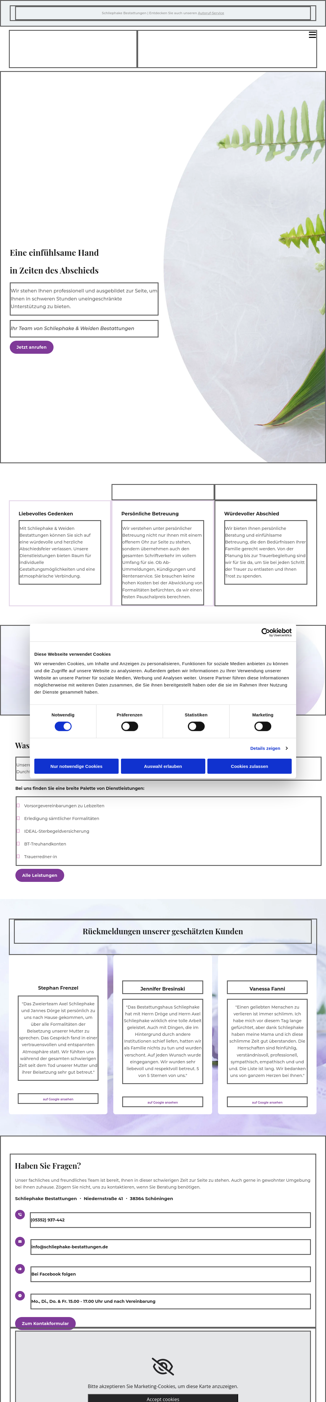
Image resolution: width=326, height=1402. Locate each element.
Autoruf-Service (211, 13)
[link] (163, 1367)
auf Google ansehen (58, 1099)
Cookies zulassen (249, 765)
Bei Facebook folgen (53, 1274)
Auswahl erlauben (163, 765)
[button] (32, 347)
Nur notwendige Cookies (77, 765)
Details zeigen (265, 748)
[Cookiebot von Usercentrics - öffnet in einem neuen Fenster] (266, 632)
